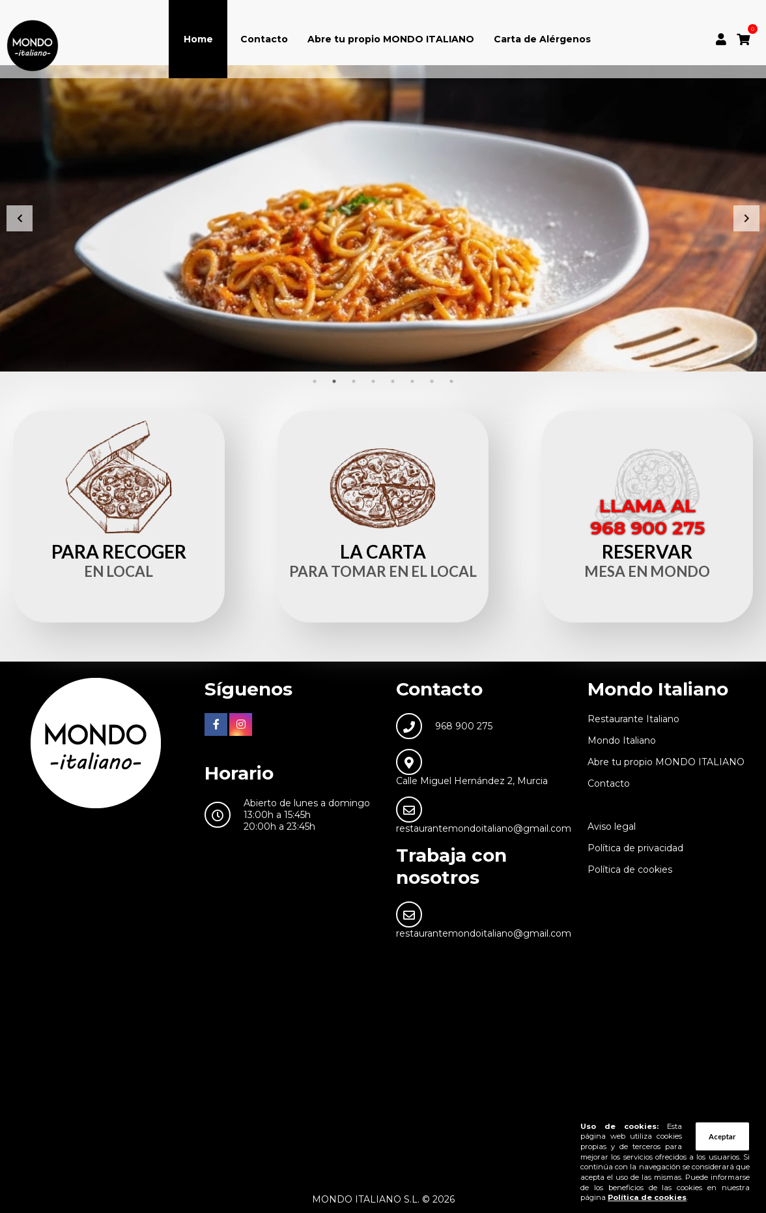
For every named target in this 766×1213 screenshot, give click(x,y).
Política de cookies (630, 869)
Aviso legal (612, 826)
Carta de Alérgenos (542, 39)
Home (198, 39)
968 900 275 (463, 726)
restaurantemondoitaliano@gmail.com (483, 828)
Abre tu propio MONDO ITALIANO (390, 39)
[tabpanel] (383, 218)
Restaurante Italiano (633, 719)
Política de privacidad (635, 848)
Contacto (264, 39)
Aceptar (722, 1136)
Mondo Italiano (622, 740)
